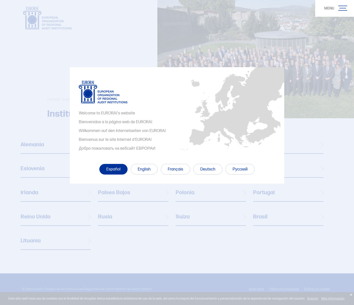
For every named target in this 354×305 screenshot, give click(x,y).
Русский (240, 169)
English (144, 169)
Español (113, 169)
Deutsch (207, 169)
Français (175, 169)
